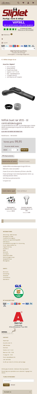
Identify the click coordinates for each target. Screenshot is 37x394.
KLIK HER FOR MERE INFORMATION (11, 131)
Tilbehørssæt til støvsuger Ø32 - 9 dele (10, 208)
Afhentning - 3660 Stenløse (10, 234)
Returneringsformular (9, 257)
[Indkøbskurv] (18, 35)
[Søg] (34, 48)
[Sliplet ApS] (15, 13)
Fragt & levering (7, 247)
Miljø (4, 250)
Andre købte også (8, 191)
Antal (5, 150)
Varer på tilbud (22, 191)
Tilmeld (6, 385)
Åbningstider (6, 261)
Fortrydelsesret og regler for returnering (13, 243)
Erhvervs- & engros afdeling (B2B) (11, 240)
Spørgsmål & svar (7, 259)
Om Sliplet (6, 254)
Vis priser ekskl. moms (12, 146)
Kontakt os (5, 248)
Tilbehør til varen (24, 161)
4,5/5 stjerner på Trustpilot (14, 77)
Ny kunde (5, 252)
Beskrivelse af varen (9, 161)
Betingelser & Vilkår (8, 236)
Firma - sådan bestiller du (9, 245)
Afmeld (13, 385)
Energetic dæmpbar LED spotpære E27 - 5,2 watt (26, 209)
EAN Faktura (6, 241)
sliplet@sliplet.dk (15, 74)
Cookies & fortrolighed (9, 238)
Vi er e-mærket (11, 67)
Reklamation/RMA (7, 255)
